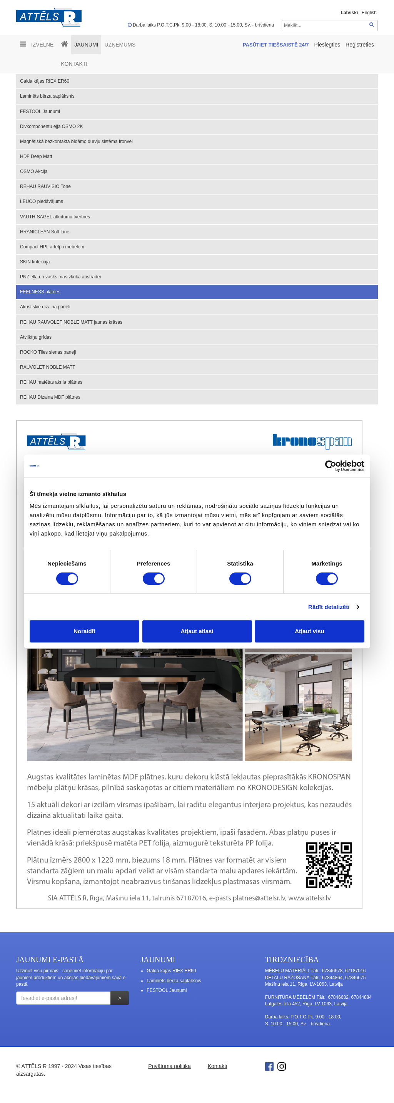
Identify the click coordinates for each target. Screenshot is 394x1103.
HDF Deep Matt (36, 156)
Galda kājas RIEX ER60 (44, 81)
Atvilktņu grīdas (36, 337)
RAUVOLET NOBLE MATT (47, 367)
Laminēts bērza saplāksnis (47, 96)
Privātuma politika (169, 1066)
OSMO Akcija (33, 171)
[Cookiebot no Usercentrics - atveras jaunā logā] (330, 466)
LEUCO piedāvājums (41, 201)
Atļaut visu (309, 631)
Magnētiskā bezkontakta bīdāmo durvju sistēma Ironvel (76, 141)
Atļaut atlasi (196, 631)
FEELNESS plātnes (40, 291)
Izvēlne (36, 44)
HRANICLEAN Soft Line (44, 232)
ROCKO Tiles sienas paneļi (48, 352)
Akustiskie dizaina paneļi (45, 306)
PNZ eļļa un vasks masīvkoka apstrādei (60, 276)
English (369, 12)
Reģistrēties (360, 45)
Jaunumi (86, 45)
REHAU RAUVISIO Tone (45, 186)
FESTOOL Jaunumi (40, 111)
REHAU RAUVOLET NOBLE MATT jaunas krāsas (71, 322)
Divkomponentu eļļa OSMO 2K (51, 126)
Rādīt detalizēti (328, 607)
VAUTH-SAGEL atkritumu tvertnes (55, 217)
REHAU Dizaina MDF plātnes (50, 397)
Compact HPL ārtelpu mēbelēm (52, 247)
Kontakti (74, 64)
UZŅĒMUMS (119, 45)
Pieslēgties (328, 45)
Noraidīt (84, 631)
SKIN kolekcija (35, 262)
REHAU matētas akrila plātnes (51, 382)
